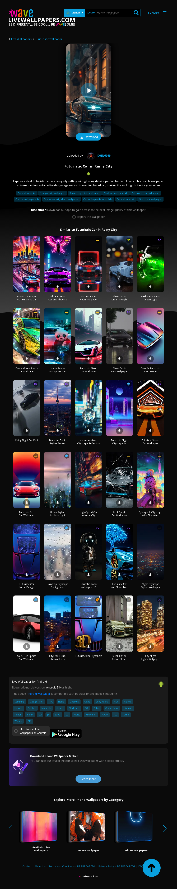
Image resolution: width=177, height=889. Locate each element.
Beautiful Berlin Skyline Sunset (57, 442)
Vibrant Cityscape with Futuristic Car (27, 298)
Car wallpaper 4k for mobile (98, 199)
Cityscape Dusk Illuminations (57, 657)
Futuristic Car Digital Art (88, 656)
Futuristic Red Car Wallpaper (26, 513)
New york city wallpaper (52, 193)
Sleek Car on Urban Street (119, 657)
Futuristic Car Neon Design (26, 585)
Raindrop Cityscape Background (57, 585)
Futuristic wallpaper (49, 39)
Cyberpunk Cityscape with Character (150, 513)
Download (88, 137)
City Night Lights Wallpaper (150, 657)
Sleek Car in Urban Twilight (119, 298)
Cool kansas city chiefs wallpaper (61, 199)
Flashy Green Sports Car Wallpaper (26, 370)
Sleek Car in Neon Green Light (150, 298)
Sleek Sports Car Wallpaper (119, 513)
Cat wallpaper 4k (126, 199)
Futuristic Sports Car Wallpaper (150, 442)
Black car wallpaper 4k (116, 193)
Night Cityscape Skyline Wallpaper (150, 585)
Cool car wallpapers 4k (27, 199)
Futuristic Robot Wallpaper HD (88, 585)
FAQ (140, 866)
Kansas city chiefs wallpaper (84, 193)
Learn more (88, 779)
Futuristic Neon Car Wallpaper (88, 370)
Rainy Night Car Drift (26, 440)
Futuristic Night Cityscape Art (119, 442)
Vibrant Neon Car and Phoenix (57, 298)
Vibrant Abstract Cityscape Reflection (88, 442)
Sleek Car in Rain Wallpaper (119, 370)
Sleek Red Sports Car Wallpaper (26, 657)
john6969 (98, 155)
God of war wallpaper (150, 199)
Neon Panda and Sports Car (57, 370)
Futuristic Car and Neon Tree (119, 585)
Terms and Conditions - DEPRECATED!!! (72, 866)
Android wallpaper (38, 694)
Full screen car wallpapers (145, 193)
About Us (40, 866)
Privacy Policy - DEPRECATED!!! (116, 866)
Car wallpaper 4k (27, 193)
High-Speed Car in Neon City (88, 513)
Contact (27, 866)
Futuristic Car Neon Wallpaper (88, 298)
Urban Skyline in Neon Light (57, 513)
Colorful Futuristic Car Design (150, 370)
